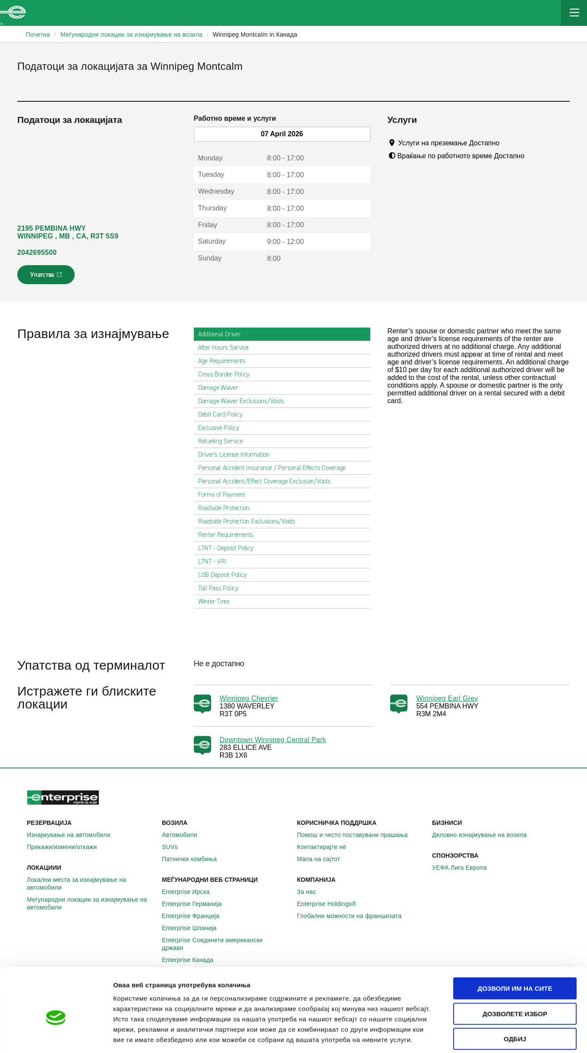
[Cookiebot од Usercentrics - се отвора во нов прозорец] (56, 1036)
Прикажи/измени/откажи (67, 846)
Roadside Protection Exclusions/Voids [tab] (250, 521)
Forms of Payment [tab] (225, 494)
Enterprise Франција (195, 915)
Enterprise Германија (196, 903)
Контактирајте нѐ (326, 846)
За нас (311, 891)
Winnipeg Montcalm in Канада (255, 34)
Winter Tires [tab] (217, 601)
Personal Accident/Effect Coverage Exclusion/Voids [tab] (268, 481)
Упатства (46, 277)
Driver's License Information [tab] (237, 454)
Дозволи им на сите (514, 947)
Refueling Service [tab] (224, 441)
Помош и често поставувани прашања (357, 834)
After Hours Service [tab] (227, 347)
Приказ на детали (491, 1036)
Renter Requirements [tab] (229, 534)
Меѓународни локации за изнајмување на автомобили (91, 903)
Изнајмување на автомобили (73, 834)
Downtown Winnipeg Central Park (273, 739)
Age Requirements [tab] (225, 361)
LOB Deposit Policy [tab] (226, 574)
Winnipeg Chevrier (249, 698)
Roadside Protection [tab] (227, 508)
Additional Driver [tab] (223, 334)
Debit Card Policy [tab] (223, 414)
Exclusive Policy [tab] (222, 427)
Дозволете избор (515, 973)
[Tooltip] (508, 142)
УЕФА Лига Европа (464, 867)
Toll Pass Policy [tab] (221, 588)
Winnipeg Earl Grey (447, 698)
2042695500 (37, 252)
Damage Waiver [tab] (221, 387)
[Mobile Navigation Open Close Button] (574, 13)
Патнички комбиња (194, 859)
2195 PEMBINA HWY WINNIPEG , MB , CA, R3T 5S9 (67, 232)
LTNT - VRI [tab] (216, 561)
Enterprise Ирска (190, 891)
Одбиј (515, 998)
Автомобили (184, 834)
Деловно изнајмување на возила (484, 834)
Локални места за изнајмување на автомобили (91, 883)
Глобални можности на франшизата (354, 915)
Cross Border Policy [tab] (227, 374)
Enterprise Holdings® (331, 903)
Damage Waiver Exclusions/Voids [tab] (244, 401)
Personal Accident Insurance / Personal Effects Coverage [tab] (275, 468)
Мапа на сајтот (323, 859)
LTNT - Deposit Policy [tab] (229, 548)
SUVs (174, 846)
